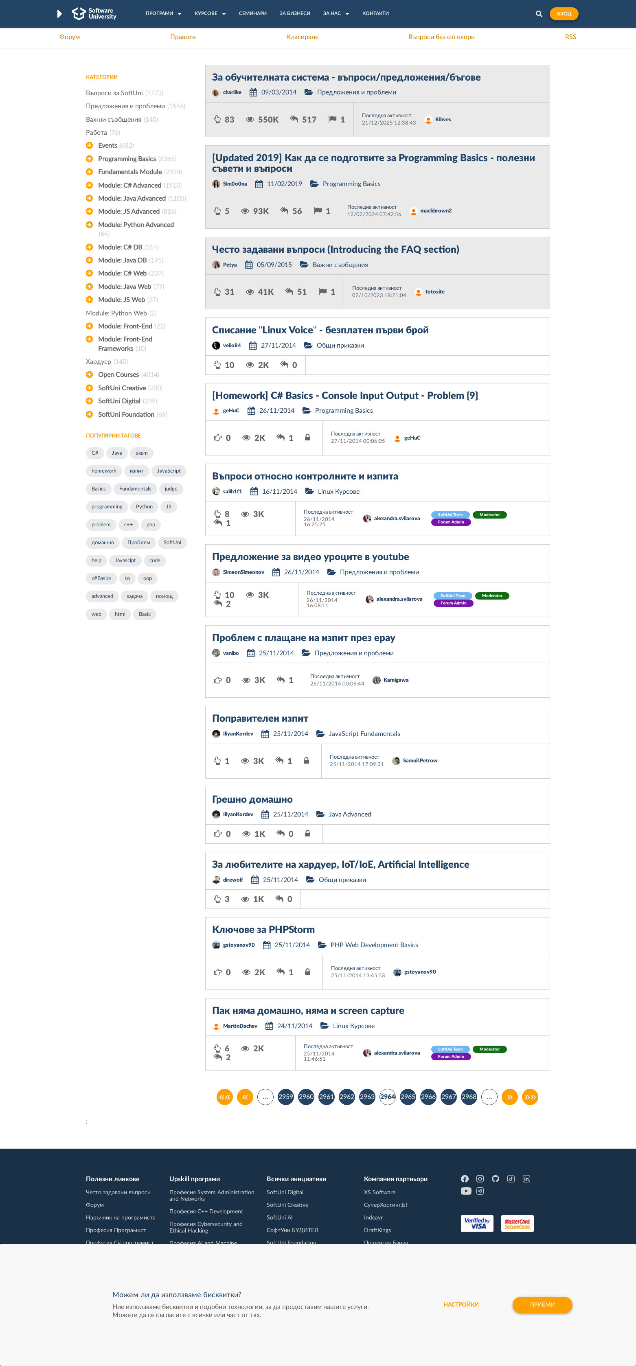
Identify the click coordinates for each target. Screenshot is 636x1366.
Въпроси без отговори (441, 37)
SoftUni (172, 542)
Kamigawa (396, 680)
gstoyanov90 (239, 945)
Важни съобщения (122, 119)
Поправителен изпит (260, 719)
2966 (428, 1097)
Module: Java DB (130, 260)
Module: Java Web (131, 286)
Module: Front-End (131, 326)
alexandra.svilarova (397, 518)
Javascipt (125, 560)
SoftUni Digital (127, 401)
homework (104, 471)
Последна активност (387, 115)
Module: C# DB (128, 247)
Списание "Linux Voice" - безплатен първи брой (320, 330)
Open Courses (128, 374)
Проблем (138, 542)
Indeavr (373, 1218)
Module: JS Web (128, 300)
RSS (571, 37)
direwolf (233, 880)
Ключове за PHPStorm (263, 930)
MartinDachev (240, 1026)
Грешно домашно (252, 800)
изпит (137, 471)
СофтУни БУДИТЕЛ (292, 1230)
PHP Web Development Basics (374, 945)
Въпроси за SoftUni (124, 93)
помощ (164, 596)
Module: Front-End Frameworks (125, 344)
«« (225, 1097)
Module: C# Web (130, 273)
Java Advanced (350, 814)
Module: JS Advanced (137, 211)
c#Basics (102, 578)
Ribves (443, 120)
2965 (408, 1097)
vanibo (231, 653)
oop (147, 578)
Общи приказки (340, 345)
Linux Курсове (339, 491)
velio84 (232, 345)
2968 (469, 1097)
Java (117, 453)
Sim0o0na (235, 184)
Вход (564, 13)
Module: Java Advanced (142, 198)
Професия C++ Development (206, 1212)
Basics (99, 489)
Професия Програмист (116, 1230)
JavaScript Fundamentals (364, 734)
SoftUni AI (280, 1218)
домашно (103, 542)
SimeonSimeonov (243, 572)
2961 (326, 1097)
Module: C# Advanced (140, 185)
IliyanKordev (238, 734)
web (96, 614)
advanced (102, 596)
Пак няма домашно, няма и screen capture (308, 1011)
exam (142, 453)
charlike (232, 92)
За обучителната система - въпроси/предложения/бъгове (346, 78)
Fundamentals (135, 489)
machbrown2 (436, 211)
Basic (145, 614)
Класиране (302, 37)
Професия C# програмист (120, 1243)
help (96, 560)
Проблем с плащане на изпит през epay (303, 638)
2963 (367, 1097)
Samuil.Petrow (420, 761)
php (151, 525)
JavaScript (169, 471)
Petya (230, 265)
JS (168, 507)
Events (116, 145)
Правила (183, 37)
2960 (306, 1097)
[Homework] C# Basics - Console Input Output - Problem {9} (345, 396)
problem (101, 525)
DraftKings (377, 1230)
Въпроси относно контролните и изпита (305, 477)
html (120, 614)
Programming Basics (137, 159)
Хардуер (107, 361)
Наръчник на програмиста (121, 1218)
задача (135, 596)
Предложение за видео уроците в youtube (310, 557)
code (154, 560)
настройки (461, 1305)
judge (171, 489)
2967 (448, 1097)
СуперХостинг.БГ (386, 1205)
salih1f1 (232, 492)
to (127, 578)
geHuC (231, 411)
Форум (69, 37)
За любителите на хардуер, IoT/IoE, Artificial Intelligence (340, 865)
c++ (128, 525)
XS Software (379, 1192)
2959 (286, 1097)
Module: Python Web (121, 313)
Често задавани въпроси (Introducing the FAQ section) (335, 250)
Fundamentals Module (140, 172)
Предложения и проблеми (135, 106)
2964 (387, 1097)
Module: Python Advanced (136, 230)
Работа (103, 132)
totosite (435, 292)
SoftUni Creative (130, 388)
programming (107, 507)
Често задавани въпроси (118, 1192)
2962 (347, 1097)
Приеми (542, 1305)
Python (144, 507)
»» (530, 1097)
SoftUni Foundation (132, 414)
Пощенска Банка (386, 1243)
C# (95, 453)
